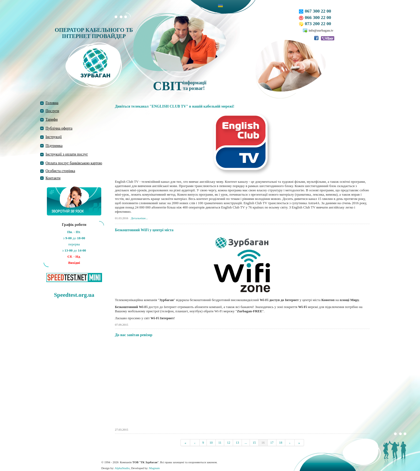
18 (280, 443)
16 (263, 443)
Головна (52, 103)
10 (211, 443)
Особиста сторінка (60, 171)
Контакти (53, 178)
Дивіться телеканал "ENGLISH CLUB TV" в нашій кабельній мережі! (174, 106)
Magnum (154, 468)
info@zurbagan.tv (321, 30)
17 (271, 443)
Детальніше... (139, 218)
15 (254, 443)
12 (228, 443)
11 (219, 443)
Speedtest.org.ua (74, 295)
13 (237, 443)
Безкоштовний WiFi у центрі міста (144, 230)
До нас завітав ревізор (133, 335)
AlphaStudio (122, 468)
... (246, 443)
